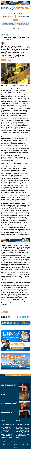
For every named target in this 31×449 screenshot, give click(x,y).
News (6, 16)
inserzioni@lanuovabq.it (6, 437)
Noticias (11, 16)
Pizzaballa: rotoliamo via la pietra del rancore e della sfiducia (8, 385)
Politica (18, 28)
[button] (15, 20)
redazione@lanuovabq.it (6, 434)
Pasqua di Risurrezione (23, 23)
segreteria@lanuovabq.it (6, 435)
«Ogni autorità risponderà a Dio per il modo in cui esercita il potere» (8, 412)
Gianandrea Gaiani (9, 43)
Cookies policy (11, 441)
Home (13, 28)
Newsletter (20, 16)
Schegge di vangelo (8, 23)
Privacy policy (4, 441)
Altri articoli (16, 375)
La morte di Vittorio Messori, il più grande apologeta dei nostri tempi (9, 403)
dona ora (26, 16)
